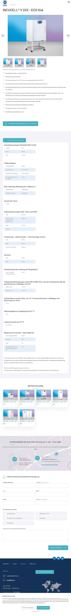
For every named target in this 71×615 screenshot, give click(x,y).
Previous (3, 35)
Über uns (23, 563)
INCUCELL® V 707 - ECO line (10, 416)
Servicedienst (8, 523)
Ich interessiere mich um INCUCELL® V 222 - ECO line (22, 123)
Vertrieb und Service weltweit (45, 571)
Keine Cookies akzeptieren (28, 607)
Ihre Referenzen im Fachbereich (12, 519)
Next (68, 35)
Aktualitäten (6, 563)
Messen (15, 563)
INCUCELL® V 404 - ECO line (60, 397)
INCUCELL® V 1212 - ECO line (27, 416)
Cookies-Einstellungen (35, 611)
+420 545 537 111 (25, 460)
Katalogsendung (9, 514)
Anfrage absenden (56, 547)
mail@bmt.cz (11, 580)
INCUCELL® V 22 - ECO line (10, 397)
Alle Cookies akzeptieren (43, 607)
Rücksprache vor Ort (42, 514)
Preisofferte (40, 519)
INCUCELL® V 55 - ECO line (27, 397)
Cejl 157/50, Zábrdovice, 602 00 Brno (51, 461)
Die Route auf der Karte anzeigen (50, 464)
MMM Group (33, 563)
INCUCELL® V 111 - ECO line (43, 397)
